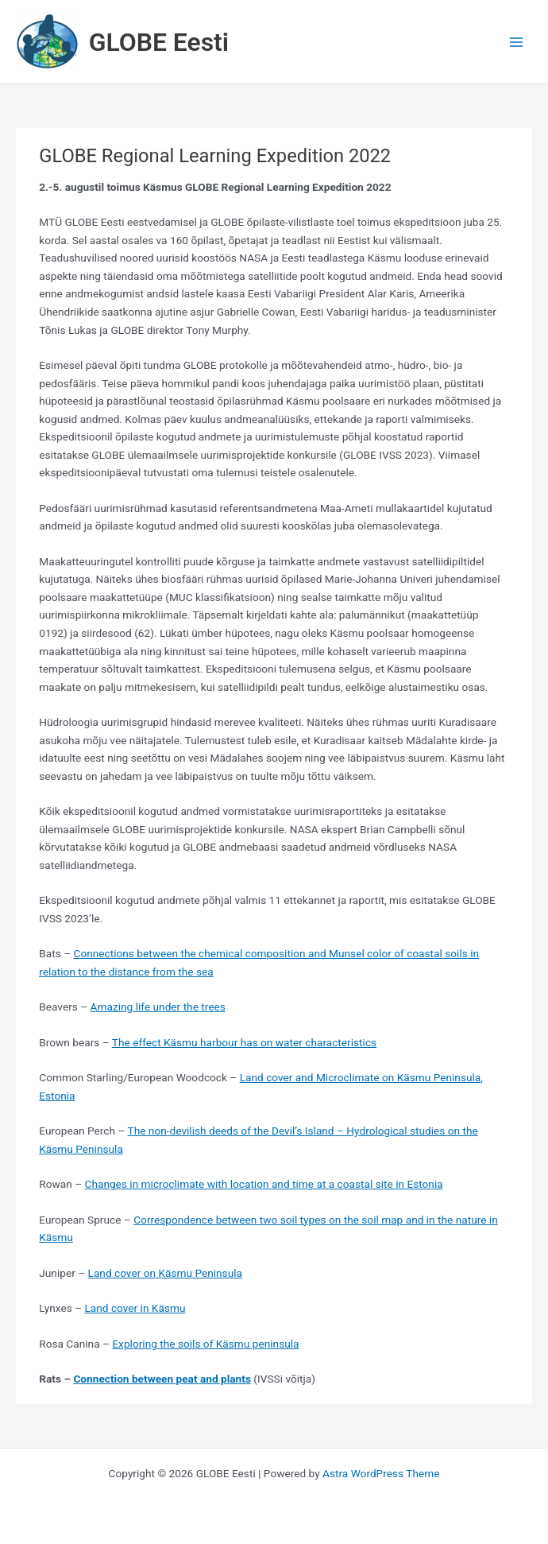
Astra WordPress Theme (380, 1473)
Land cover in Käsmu (134, 1308)
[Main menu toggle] (516, 41)
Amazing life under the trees (158, 1006)
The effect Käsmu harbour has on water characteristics (244, 1042)
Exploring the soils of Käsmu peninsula (205, 1343)
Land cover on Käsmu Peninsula (165, 1273)
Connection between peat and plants (162, 1378)
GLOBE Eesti (159, 42)
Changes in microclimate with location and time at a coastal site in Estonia (264, 1183)
